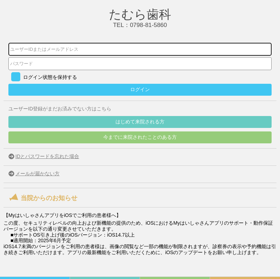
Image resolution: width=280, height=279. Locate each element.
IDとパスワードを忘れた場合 (47, 156)
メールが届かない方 (37, 173)
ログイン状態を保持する (50, 77)
